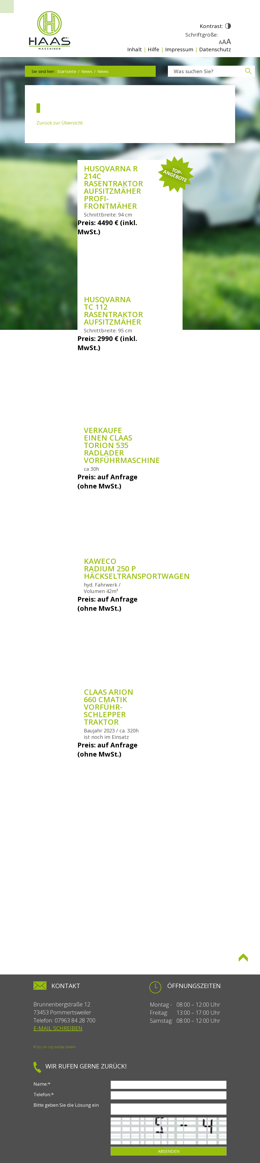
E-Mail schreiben (57, 1028)
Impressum (179, 49)
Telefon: (43, 1094)
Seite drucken (47, 962)
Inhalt (134, 49)
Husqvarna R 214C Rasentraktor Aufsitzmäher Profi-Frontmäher (113, 187)
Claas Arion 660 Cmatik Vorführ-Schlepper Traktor (108, 707)
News (86, 71)
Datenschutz (215, 49)
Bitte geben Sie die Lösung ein (66, 1105)
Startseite (66, 71)
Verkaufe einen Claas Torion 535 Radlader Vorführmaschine (122, 445)
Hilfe (153, 49)
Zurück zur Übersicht (60, 122)
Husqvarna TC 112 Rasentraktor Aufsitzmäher (113, 310)
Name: (41, 1084)
